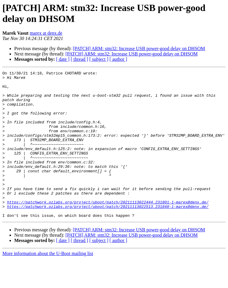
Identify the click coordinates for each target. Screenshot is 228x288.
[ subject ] (98, 59)
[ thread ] (79, 59)
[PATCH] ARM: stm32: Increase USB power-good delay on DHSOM (139, 48)
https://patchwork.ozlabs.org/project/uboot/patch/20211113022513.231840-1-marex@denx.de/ (108, 234)
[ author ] (118, 59)
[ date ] (62, 59)
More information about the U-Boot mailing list (47, 282)
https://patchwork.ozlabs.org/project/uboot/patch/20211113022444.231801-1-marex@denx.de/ (108, 228)
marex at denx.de (46, 33)
